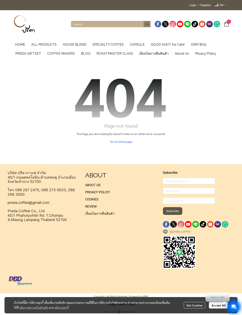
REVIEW (91, 206)
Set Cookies (194, 305)
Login (192, 5)
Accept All (218, 305)
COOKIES (92, 199)
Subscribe (172, 211)
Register (206, 5)
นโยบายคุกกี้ (61, 307)
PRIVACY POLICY (97, 192)
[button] (220, 5)
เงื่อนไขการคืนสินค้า (100, 214)
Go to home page (121, 141)
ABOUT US (93, 185)
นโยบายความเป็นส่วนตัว (33, 307)
